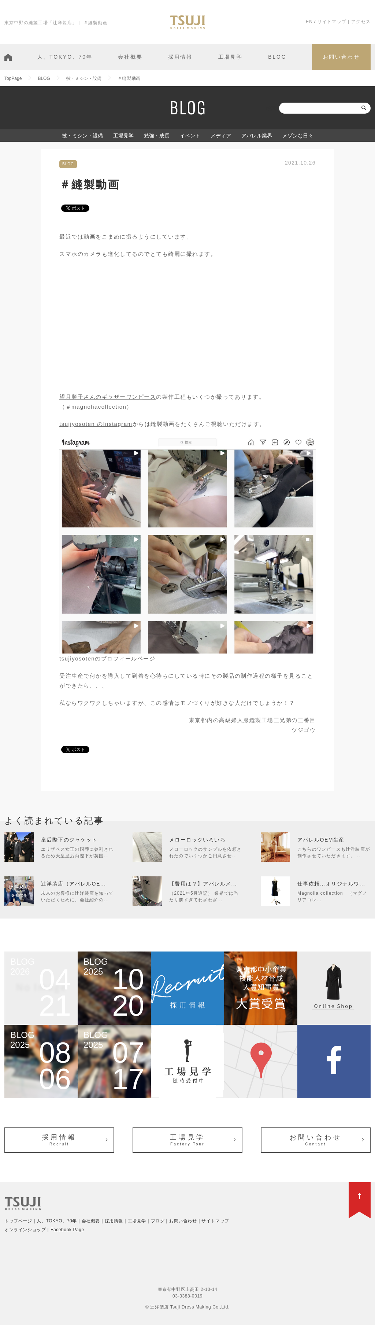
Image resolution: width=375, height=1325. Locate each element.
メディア (221, 136)
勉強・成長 (157, 136)
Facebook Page (67, 1229)
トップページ (18, 1220)
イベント (190, 136)
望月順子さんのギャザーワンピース (107, 397)
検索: (272, 108)
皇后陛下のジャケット (69, 840)
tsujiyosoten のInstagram (96, 424)
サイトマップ (332, 21)
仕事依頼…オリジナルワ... (331, 884)
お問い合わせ (341, 57)
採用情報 (180, 57)
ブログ (158, 1220)
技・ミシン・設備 (82, 136)
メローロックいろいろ (197, 840)
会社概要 (130, 57)
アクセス (361, 21)
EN (309, 21)
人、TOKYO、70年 (65, 57)
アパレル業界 (256, 136)
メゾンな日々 (297, 136)
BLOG (277, 57)
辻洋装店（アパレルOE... (73, 884)
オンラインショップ (25, 1229)
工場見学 (230, 57)
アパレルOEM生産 (321, 840)
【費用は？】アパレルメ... (203, 884)
